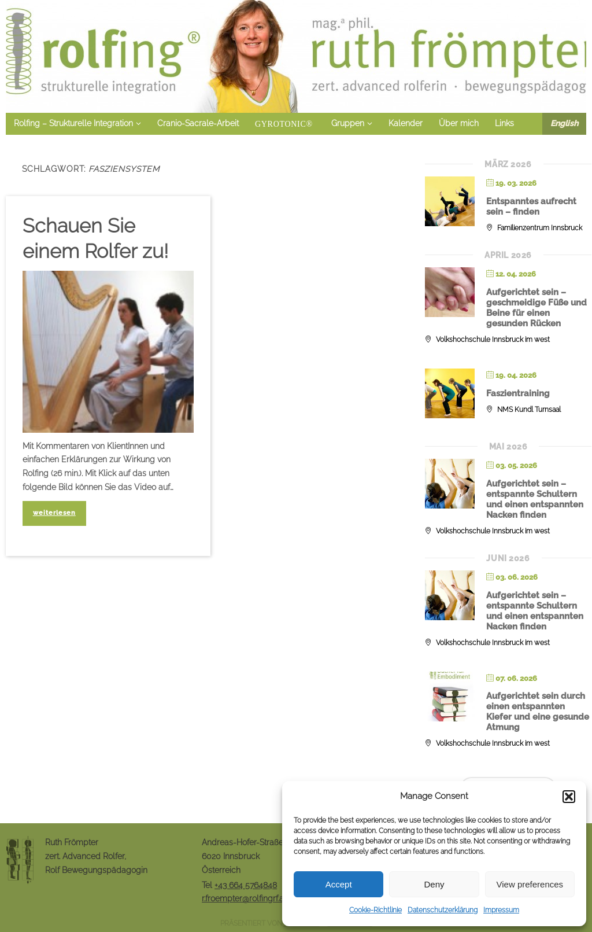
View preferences (530, 884)
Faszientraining (518, 393)
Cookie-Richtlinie (375, 910)
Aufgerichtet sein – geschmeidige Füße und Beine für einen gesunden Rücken (536, 308)
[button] (569, 796)
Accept (338, 884)
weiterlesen (54, 513)
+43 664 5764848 (245, 885)
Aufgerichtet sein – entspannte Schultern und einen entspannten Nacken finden (534, 499)
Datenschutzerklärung (443, 910)
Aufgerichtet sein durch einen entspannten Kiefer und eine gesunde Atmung (537, 711)
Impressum (501, 910)
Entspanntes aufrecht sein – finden (531, 206)
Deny (434, 884)
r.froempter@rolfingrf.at (244, 898)
